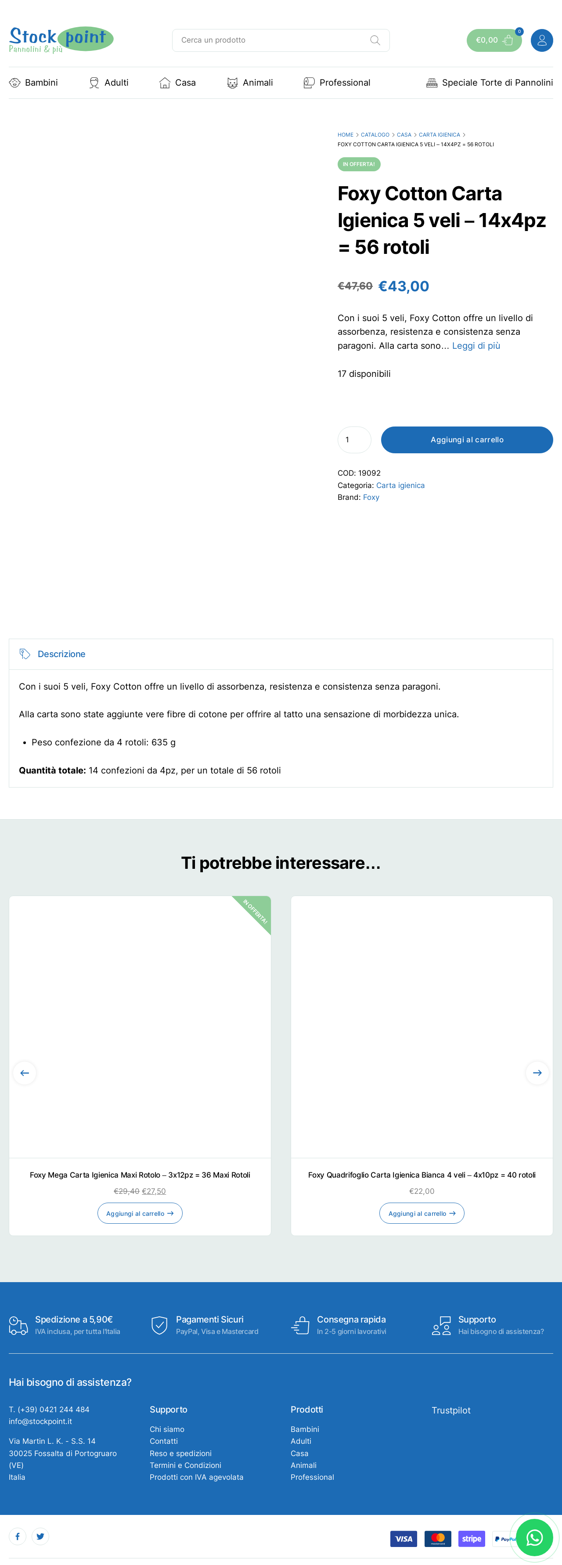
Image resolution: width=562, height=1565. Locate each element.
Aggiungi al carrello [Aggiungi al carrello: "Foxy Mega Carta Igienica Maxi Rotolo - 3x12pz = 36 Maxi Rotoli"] (135, 1213)
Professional (337, 83)
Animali (250, 83)
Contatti (164, 1441)
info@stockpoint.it (40, 1421)
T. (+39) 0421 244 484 (49, 1409)
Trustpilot (451, 1410)
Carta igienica (439, 134)
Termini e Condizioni (185, 1465)
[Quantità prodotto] (354, 439)
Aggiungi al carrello (467, 439)
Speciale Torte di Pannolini (489, 83)
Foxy (371, 497)
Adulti (108, 83)
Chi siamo (167, 1429)
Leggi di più (476, 345)
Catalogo (375, 134)
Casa (177, 83)
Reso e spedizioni (181, 1453)
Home (345, 134)
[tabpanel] (281, 713)
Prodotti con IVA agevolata (197, 1477)
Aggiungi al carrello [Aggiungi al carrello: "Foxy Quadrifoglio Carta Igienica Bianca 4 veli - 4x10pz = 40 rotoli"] (418, 1213)
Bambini (33, 83)
